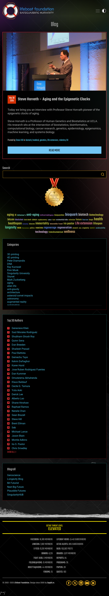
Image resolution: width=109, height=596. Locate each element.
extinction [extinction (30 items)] (72, 220)
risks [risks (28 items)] (80, 228)
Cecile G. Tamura (21, 386)
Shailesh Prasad (20, 348)
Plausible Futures (16, 490)
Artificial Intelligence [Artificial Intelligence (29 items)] (47, 215)
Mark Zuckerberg (16, 279)
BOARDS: (59, 554)
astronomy (13, 298)
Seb (14, 427)
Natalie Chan (19, 411)
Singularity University (18, 273)
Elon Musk (12, 270)
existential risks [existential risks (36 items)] (62, 220)
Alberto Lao (18, 398)
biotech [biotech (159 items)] (83, 215)
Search (102, 174)
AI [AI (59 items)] (15, 215)
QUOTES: (59, 572)
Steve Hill (19, 140)
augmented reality (16, 301)
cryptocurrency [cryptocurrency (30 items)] (42, 220)
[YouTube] (87, 583)
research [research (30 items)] (75, 228)
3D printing (13, 254)
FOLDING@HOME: (35, 563)
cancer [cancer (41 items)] (34, 220)
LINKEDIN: (36, 544)
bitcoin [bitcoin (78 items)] (10, 219)
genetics (43, 140)
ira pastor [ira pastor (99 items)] (68, 223)
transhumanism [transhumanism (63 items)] (56, 232)
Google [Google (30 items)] (91, 220)
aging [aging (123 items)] (10, 215)
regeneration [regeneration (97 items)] (64, 227)
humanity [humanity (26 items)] (25, 224)
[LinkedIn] (81, 583)
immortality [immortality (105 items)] (42, 223)
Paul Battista (19, 353)
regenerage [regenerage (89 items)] (50, 227)
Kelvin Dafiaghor (21, 361)
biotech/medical (32, 140)
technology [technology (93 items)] (41, 232)
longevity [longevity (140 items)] (10, 228)
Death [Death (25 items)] (53, 220)
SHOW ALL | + (11, 452)
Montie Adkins (19, 439)
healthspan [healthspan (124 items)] (15, 223)
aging (10, 282)
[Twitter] (74, 583)
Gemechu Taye (20, 357)
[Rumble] (93, 583)
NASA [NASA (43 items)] (19, 228)
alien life (11, 286)
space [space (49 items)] (92, 228)
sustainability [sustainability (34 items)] (100, 228)
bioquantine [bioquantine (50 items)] (59, 215)
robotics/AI (63, 140)
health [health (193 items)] (98, 219)
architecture (13, 292)
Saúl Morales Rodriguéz (24, 332)
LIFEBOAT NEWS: (62, 539)
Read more (54, 150)
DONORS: (44, 554)
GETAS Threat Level (54, 528)
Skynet (10, 276)
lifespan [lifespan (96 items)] (97, 223)
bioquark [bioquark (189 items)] (71, 215)
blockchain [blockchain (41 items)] (19, 220)
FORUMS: (46, 572)
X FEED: (36, 549)
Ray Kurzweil (14, 266)
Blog (54, 24)
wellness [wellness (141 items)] (69, 232)
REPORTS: (60, 558)
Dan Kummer (19, 373)
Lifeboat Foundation (21, 583)
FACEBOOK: (34, 539)
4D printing (13, 257)
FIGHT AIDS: (38, 558)
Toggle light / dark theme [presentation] (104, 11)
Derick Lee (17, 394)
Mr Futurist (13, 483)
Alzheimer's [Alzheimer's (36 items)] (21, 215)
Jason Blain (18, 435)
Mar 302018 (11, 99)
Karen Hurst (18, 365)
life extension (52, 140)
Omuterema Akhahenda (24, 377)
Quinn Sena (18, 340)
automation (13, 305)
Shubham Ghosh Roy (23, 336)
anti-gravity (13, 289)
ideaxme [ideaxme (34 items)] (32, 224)
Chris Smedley (19, 448)
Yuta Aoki (17, 390)
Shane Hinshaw (20, 402)
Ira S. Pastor (18, 444)
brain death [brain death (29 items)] (27, 220)
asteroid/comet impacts (20, 295)
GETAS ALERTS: (62, 544)
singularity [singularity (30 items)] (85, 228)
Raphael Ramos (20, 406)
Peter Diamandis (16, 260)
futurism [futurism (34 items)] (85, 220)
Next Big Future (15, 486)
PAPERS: (59, 567)
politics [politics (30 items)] (32, 228)
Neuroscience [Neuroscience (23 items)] (25, 228)
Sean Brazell (18, 415)
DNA (9, 263)
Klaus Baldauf (19, 382)
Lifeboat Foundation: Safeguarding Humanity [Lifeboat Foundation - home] (46, 10)
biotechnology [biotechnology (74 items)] (96, 215)
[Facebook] (68, 583)
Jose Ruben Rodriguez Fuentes (28, 369)
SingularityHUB (15, 494)
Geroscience (13, 475)
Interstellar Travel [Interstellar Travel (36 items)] (56, 224)
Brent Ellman (18, 423)
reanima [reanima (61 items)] (39, 227)
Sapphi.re (50, 583)
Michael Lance (19, 431)
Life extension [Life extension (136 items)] (83, 223)
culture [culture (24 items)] (50, 220)
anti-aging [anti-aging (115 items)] (32, 215)
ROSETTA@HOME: (35, 567)
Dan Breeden (18, 344)
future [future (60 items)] (79, 219)
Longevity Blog (15, 479)
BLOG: (58, 549)
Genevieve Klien (20, 328)
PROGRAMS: (61, 563)
